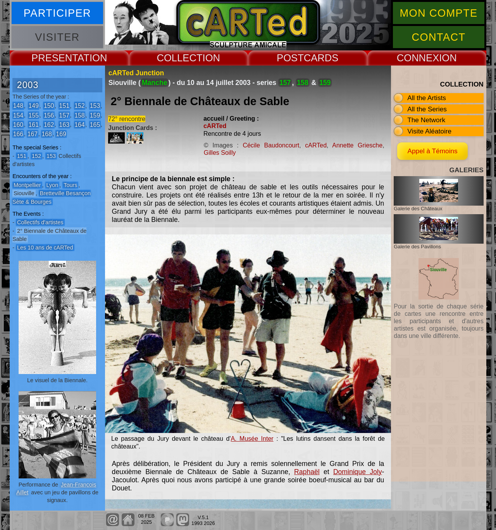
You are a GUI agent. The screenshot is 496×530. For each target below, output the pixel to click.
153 (95, 105)
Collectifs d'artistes (40, 222)
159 (95, 115)
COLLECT (179, 57)
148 (18, 105)
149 (33, 105)
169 (61, 133)
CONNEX (418, 57)
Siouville (24, 193)
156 (49, 115)
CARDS (321, 57)
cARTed (214, 126)
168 (46, 133)
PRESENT (54, 57)
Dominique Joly (357, 472)
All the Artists (426, 98)
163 (64, 124)
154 (18, 115)
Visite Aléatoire (429, 131)
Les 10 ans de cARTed (45, 247)
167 (33, 133)
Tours (70, 185)
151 (64, 105)
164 (79, 124)
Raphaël (307, 472)
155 (33, 115)
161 (33, 124)
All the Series (427, 109)
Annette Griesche (357, 145)
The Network (426, 120)
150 (49, 105)
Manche (154, 83)
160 (18, 124)
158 (79, 115)
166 (18, 133)
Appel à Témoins (438, 151)
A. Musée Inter (252, 438)
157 (64, 115)
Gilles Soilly (220, 152)
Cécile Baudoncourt (271, 145)
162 (49, 124)
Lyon (52, 185)
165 (95, 124)
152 (79, 105)
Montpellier (27, 185)
